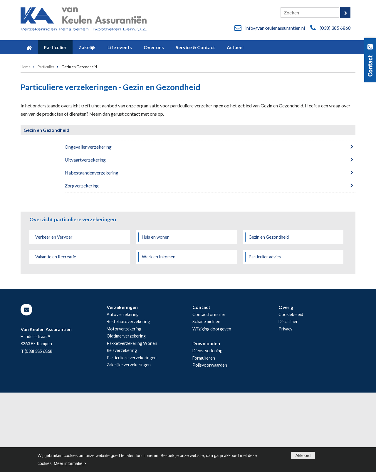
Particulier (46, 146)
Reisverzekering (122, 429)
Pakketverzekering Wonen (132, 422)
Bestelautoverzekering (128, 400)
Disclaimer (288, 400)
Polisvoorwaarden (209, 444)
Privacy (285, 408)
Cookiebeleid (290, 393)
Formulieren (203, 437)
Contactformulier (209, 393)
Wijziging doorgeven (211, 408)
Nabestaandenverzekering (91, 252)
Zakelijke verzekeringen (129, 444)
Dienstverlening (207, 430)
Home (26, 146)
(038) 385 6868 (335, 28)
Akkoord (303, 455)
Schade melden (206, 400)
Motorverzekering (124, 408)
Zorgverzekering (82, 265)
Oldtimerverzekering (126, 415)
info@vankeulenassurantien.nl (275, 28)
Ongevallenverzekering (88, 226)
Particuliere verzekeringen (132, 437)
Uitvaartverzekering (85, 239)
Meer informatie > (70, 463)
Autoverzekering (123, 393)
